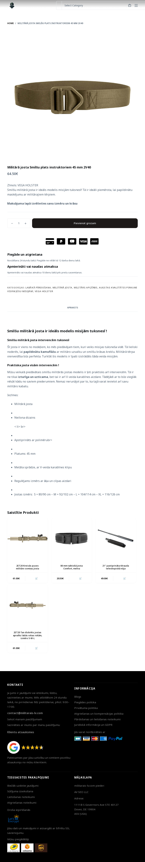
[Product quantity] (18, 223)
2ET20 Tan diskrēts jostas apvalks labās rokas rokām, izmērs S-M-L (27, 635)
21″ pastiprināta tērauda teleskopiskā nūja (115, 567)
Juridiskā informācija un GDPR (93, 724)
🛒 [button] (36, 578)
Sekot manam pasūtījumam (24, 719)
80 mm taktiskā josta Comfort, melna (71, 567)
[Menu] (136, 5)
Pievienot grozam (85, 223)
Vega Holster (44, 291)
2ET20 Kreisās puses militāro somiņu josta (27, 567)
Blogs (77, 696)
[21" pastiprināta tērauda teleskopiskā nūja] (115, 538)
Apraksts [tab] (72, 307)
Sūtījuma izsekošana (20, 791)
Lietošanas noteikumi (21, 797)
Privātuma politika (86, 708)
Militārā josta (62, 287)
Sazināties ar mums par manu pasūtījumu (33, 725)
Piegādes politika (85, 702)
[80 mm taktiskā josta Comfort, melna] (71, 538)
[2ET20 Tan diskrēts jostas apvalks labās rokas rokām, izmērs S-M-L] (27, 605)
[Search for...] (59, 5)
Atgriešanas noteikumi (21, 802)
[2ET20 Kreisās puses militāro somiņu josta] (27, 538)
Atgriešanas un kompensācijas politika (98, 713)
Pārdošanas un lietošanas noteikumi (97, 719)
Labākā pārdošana (38, 287)
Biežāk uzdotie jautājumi (22, 785)
